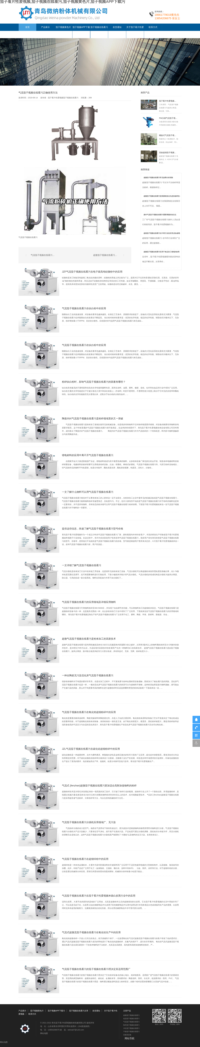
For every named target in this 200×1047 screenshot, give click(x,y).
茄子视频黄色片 (63, 27)
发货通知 (117, 27)
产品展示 (45, 27)
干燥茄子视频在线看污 (131, 1032)
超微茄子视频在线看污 (131, 1015)
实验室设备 (127, 1035)
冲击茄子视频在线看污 (131, 1028)
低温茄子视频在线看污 (131, 1019)
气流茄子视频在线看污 (28, 237)
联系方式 (153, 27)
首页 (27, 27)
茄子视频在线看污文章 (78, 1011)
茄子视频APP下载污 (56, 1011)
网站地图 (44, 1033)
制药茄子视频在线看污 (131, 1025)
